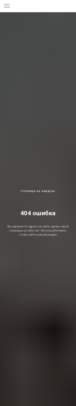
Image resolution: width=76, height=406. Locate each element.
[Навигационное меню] (7, 6)
